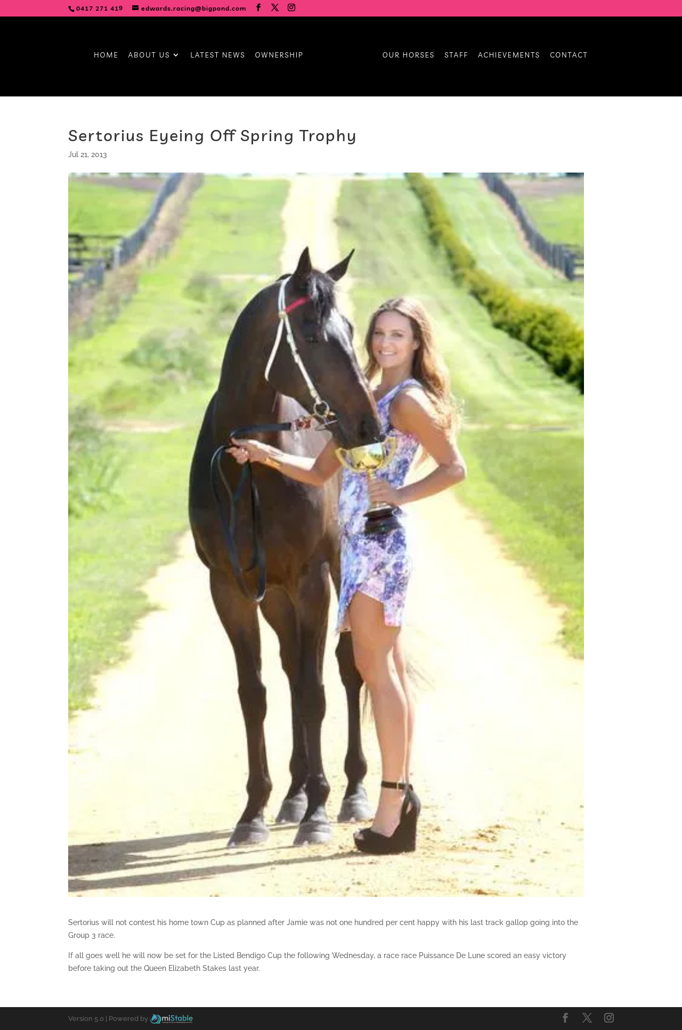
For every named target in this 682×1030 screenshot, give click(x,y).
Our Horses (409, 55)
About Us (149, 55)
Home (106, 55)
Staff (456, 55)
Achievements (509, 55)
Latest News (217, 55)
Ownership (279, 55)
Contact (569, 55)
